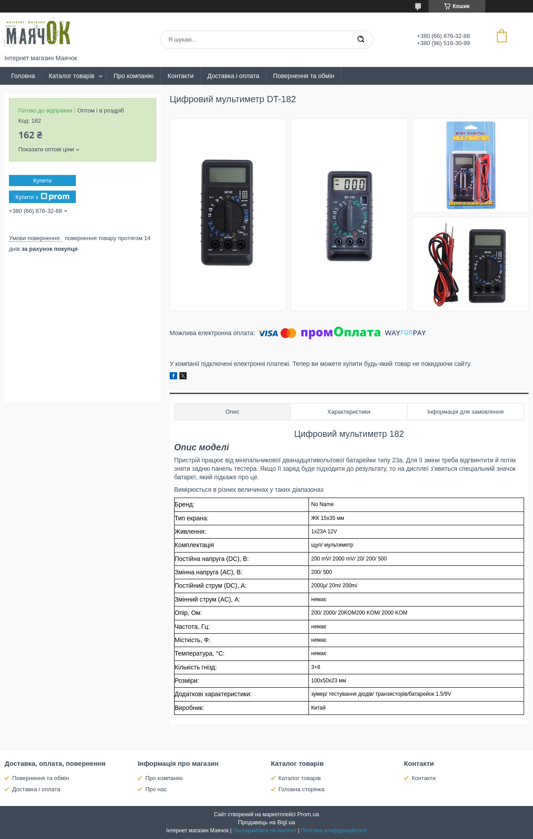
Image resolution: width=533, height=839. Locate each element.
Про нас (156, 789)
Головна (23, 75)
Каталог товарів (71, 75)
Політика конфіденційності (334, 830)
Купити (42, 180)
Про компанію (133, 75)
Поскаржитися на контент (264, 830)
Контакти (180, 75)
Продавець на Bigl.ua (266, 822)
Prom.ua (308, 814)
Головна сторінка (302, 789)
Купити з (42, 197)
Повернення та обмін (303, 75)
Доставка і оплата (233, 75)
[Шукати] (361, 39)
